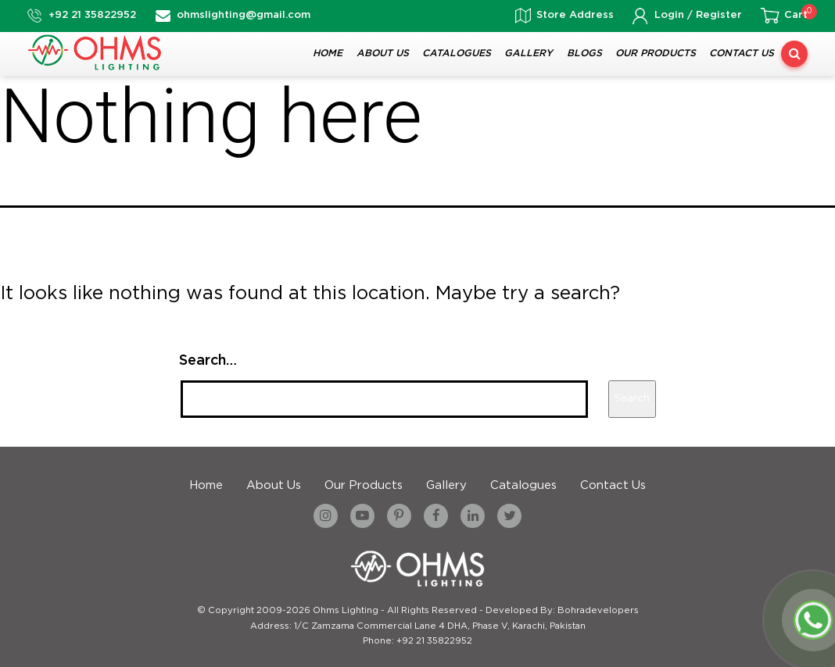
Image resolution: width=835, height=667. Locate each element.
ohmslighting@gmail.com (243, 15)
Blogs (584, 53)
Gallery (528, 53)
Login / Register (698, 15)
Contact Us (741, 53)
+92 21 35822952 (92, 15)
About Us (383, 53)
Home (327, 53)
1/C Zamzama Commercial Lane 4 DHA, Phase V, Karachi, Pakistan (440, 626)
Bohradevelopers (598, 611)
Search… (208, 361)
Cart (796, 15)
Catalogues (456, 53)
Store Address (575, 15)
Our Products (655, 53)
